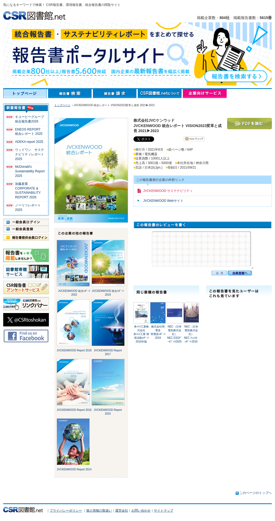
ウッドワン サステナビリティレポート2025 (29, 154)
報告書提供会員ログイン (26, 237)
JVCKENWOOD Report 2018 (74, 350)
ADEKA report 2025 (29, 142)
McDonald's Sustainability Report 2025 (30, 171)
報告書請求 (115, 93)
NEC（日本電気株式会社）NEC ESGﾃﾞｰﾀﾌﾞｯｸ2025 (174, 334)
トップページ (25, 93)
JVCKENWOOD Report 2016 (74, 409)
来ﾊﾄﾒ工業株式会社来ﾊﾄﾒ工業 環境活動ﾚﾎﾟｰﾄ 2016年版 (141, 334)
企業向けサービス (205, 93)
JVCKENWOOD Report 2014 (74, 469)
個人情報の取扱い (99, 510)
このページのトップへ (256, 493)
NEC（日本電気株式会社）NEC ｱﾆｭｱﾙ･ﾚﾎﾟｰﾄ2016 (191, 334)
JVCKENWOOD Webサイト (163, 201)
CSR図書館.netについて (160, 93)
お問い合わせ (141, 510)
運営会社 (121, 510)
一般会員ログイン (26, 221)
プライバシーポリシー (66, 510)
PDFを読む (249, 123)
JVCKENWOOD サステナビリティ (168, 191)
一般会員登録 (26, 228)
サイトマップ (163, 510)
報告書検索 (70, 93)
